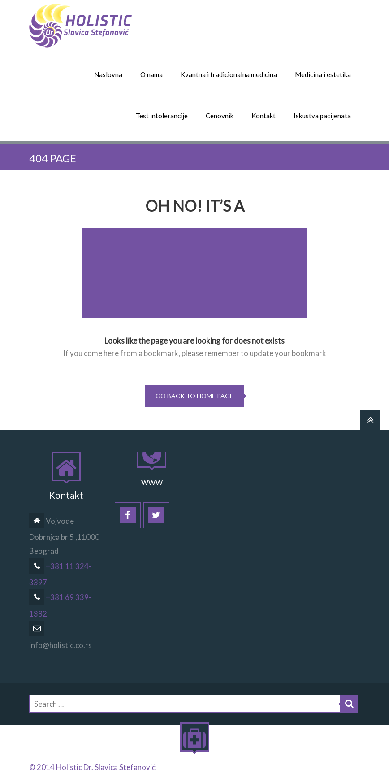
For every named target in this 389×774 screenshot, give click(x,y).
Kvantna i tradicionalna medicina (229, 74)
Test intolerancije (162, 116)
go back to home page (194, 396)
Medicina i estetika (323, 74)
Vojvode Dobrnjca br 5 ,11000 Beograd (64, 536)
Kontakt (263, 116)
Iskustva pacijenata (322, 116)
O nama (151, 74)
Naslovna (108, 74)
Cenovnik (219, 116)
